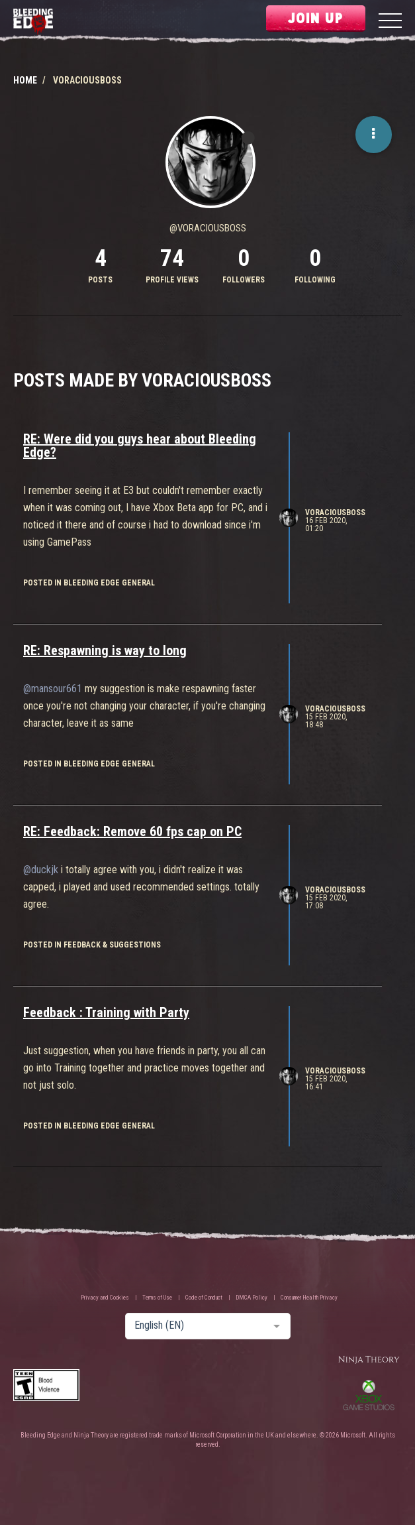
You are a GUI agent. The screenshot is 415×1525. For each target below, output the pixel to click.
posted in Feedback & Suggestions (92, 944)
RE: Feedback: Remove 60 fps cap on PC (132, 831)
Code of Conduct (203, 1297)
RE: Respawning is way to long (105, 650)
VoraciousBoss (335, 512)
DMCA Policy (251, 1297)
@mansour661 (52, 688)
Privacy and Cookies (105, 1297)
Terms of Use (157, 1297)
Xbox (369, 1395)
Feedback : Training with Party (106, 1012)
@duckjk (40, 869)
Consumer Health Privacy (309, 1297)
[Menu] (390, 22)
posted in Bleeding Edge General (89, 582)
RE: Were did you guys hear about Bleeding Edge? (139, 445)
